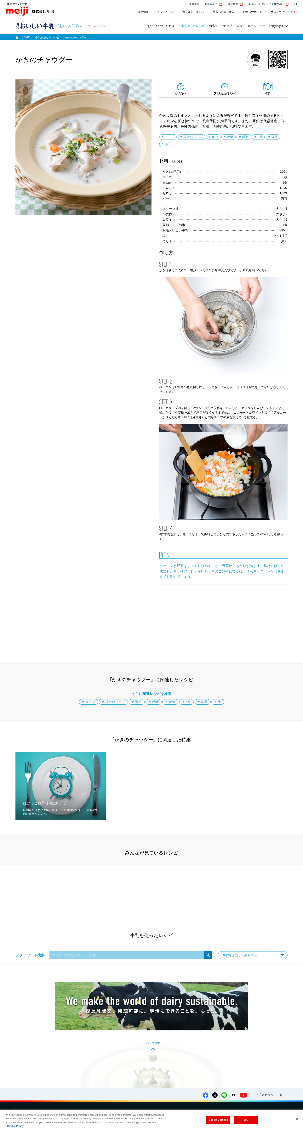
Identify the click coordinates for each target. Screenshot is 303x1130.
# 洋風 (273, 137)
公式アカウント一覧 (269, 1095)
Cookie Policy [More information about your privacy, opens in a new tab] (15, 1126)
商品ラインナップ (220, 26)
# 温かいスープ (191, 137)
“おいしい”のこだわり (160, 26)
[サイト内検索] (295, 4)
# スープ (168, 137)
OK (246, 1119)
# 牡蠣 (228, 137)
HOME (26, 37)
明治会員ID (213, 4)
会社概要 (235, 4)
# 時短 (244, 137)
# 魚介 (213, 137)
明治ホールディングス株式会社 (269, 4)
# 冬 (165, 144)
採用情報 (194, 4)
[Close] (297, 1119)
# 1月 (258, 137)
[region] (151, 1119)
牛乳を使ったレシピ (191, 26)
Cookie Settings (218, 1119)
